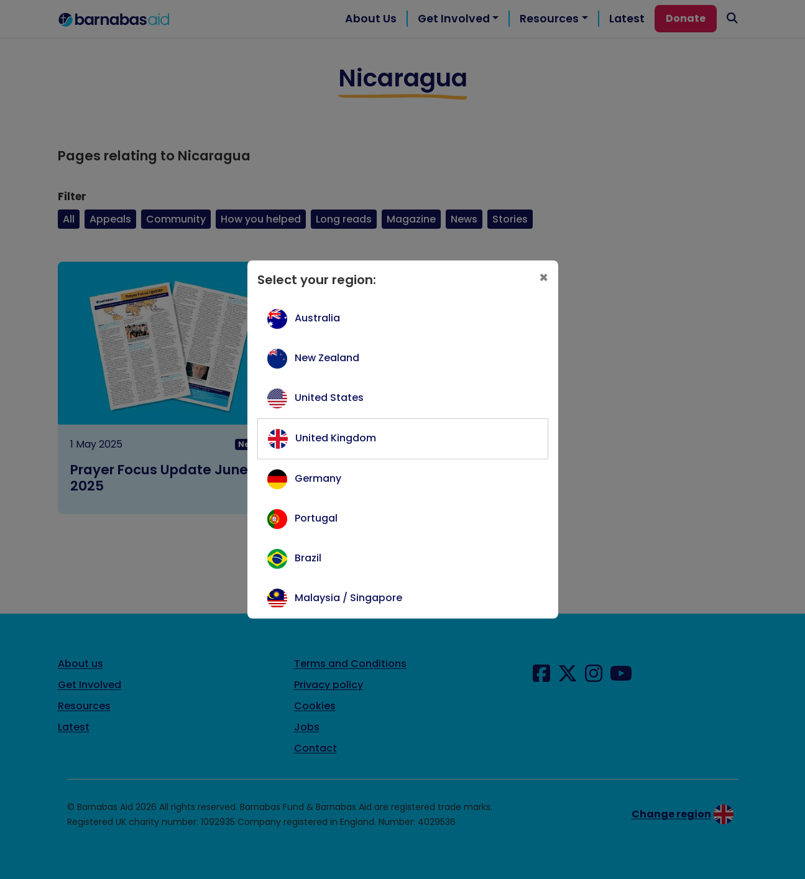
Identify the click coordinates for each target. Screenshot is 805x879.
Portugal (316, 518)
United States (329, 397)
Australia (317, 318)
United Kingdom (335, 438)
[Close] (543, 277)
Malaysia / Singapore (348, 598)
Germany (318, 478)
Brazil (308, 558)
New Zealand (327, 358)
